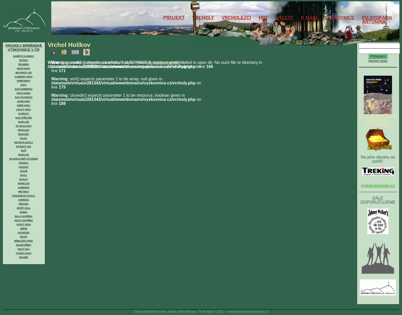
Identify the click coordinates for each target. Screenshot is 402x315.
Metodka (23, 191)
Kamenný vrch (23, 76)
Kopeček (23, 200)
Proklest (23, 130)
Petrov (23, 60)
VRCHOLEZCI (236, 17)
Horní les (23, 183)
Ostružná (24, 232)
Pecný (23, 236)
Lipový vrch (23, 109)
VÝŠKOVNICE (339, 17)
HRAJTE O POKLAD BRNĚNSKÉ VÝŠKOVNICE (378, 118)
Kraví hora (23, 68)
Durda (23, 212)
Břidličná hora (23, 241)
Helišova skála (23, 142)
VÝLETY (284, 17)
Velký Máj (23, 249)
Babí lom (23, 122)
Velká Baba (24, 93)
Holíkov (23, 167)
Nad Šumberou (23, 89)
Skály (23, 175)
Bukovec (23, 134)
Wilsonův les (23, 72)
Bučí (23, 150)
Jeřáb (23, 228)
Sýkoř (23, 171)
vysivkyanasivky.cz (378, 185)
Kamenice (23, 187)
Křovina (24, 204)
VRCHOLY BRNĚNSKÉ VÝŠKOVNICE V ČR (23, 48)
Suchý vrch (23, 224)
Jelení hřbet (24, 245)
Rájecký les (23, 146)
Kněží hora (23, 105)
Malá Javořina (23, 216)
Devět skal (23, 208)
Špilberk (23, 64)
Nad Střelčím (23, 117)
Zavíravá (23, 113)
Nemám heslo (377, 61)
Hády (24, 85)
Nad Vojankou (23, 97)
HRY (263, 17)
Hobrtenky (23, 81)
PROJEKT (174, 17)
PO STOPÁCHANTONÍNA (377, 19)
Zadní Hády (23, 101)
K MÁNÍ (309, 17)
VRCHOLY (203, 17)
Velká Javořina (23, 220)
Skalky (23, 179)
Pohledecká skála (23, 195)
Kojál (23, 138)
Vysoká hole (24, 253)
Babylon (23, 154)
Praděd (23, 257)
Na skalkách (23, 126)
